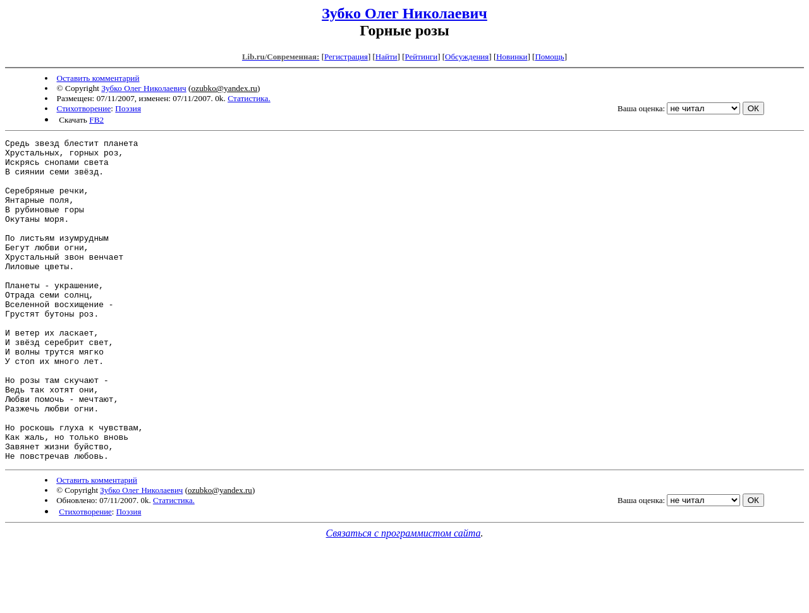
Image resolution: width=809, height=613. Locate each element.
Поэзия (128, 108)
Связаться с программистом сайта (403, 597)
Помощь (549, 56)
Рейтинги (421, 56)
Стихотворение (84, 108)
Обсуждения (467, 56)
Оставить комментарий (98, 78)
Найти (386, 56)
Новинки (511, 56)
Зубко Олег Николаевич (404, 13)
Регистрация (346, 56)
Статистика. (249, 98)
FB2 (96, 119)
